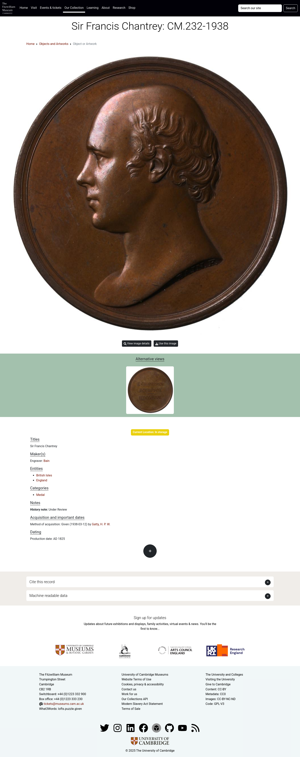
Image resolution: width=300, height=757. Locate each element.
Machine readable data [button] (48, 595)
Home (24, 7)
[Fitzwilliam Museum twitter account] (104, 728)
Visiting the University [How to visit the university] (220, 679)
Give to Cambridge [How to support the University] (218, 684)
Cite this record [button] (42, 582)
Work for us (129, 694)
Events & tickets (50, 8)
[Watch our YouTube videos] (182, 728)
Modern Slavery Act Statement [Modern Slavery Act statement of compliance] (142, 704)
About (106, 8)
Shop (131, 8)
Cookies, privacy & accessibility (143, 684)
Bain (46, 461)
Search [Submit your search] (290, 8)
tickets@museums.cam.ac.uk (64, 704)
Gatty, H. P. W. (101, 524)
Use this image (166, 343)
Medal (40, 495)
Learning (92, 8)
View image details (137, 343)
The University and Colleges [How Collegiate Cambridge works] (224, 674)
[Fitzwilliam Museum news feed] (195, 728)
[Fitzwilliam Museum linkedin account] (143, 728)
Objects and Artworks (53, 44)
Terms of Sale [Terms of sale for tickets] (131, 709)
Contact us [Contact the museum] (129, 689)
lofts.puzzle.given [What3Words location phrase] (70, 709)
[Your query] (260, 8)
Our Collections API (135, 699)
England (41, 480)
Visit (34, 8)
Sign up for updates (150, 617)
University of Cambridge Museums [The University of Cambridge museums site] (145, 674)
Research (119, 8)
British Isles (44, 475)
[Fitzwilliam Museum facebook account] (130, 728)
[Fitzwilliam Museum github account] (169, 728)
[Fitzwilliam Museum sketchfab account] (156, 728)
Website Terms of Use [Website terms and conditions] (136, 679)
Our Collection (74, 8)
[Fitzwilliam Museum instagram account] (117, 728)
